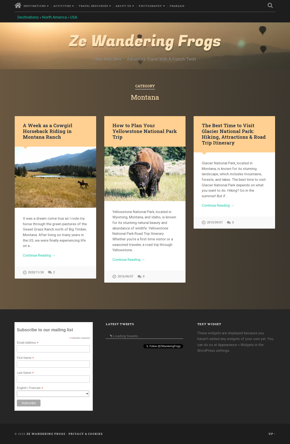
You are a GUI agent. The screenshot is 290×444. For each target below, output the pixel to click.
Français (177, 5)
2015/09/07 (215, 222)
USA (73, 17)
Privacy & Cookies (85, 433)
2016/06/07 (125, 276)
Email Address (28, 343)
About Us (123, 5)
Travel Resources (93, 5)
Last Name (25, 373)
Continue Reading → (39, 255)
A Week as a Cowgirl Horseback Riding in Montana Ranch (47, 131)
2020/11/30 (36, 272)
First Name (25, 358)
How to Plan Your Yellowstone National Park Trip (144, 131)
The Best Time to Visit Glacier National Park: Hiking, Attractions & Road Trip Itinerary (234, 134)
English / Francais (30, 388)
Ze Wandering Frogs (145, 41)
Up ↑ (272, 433)
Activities (62, 5)
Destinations (34, 5)
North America (54, 17)
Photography (150, 5)
